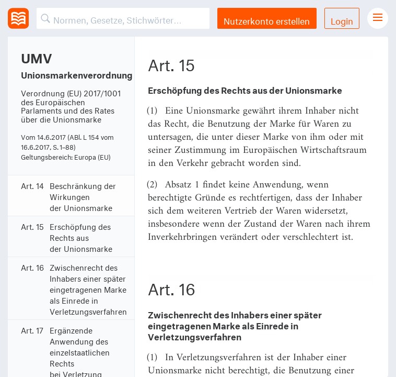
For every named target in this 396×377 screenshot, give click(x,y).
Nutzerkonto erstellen (267, 20)
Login (342, 20)
